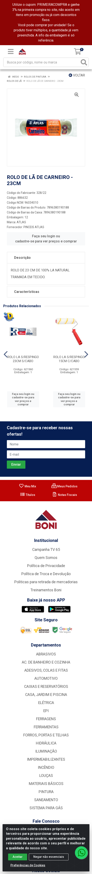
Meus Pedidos (64, 486)
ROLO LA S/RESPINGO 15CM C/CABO (69, 359)
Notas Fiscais (64, 495)
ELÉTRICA (46, 703)
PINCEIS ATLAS (33, 227)
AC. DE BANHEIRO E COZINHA (46, 662)
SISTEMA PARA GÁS (46, 808)
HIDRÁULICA (46, 743)
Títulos (27, 495)
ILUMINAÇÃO (46, 751)
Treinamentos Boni (46, 590)
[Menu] (11, 51)
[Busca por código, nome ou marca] (42, 62)
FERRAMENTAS (46, 727)
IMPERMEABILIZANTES (46, 759)
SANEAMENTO (46, 800)
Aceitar (18, 858)
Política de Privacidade (46, 566)
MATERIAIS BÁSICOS (46, 784)
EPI (46, 711)
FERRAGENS (46, 719)
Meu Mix (27, 486)
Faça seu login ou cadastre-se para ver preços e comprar (46, 238)
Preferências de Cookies (27, 866)
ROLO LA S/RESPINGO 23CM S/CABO (23, 359)
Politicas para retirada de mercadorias (46, 582)
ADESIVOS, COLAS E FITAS (46, 670)
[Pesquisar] (83, 62)
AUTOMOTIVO (46, 678)
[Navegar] (5, 354)
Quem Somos (46, 558)
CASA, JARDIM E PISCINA (46, 695)
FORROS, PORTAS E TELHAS (46, 735)
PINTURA (46, 792)
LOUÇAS (46, 775)
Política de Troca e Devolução (46, 574)
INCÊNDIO (46, 767)
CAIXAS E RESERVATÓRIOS (46, 686)
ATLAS (21, 222)
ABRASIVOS (46, 654)
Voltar (77, 75)
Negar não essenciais (48, 858)
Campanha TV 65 (46, 549)
